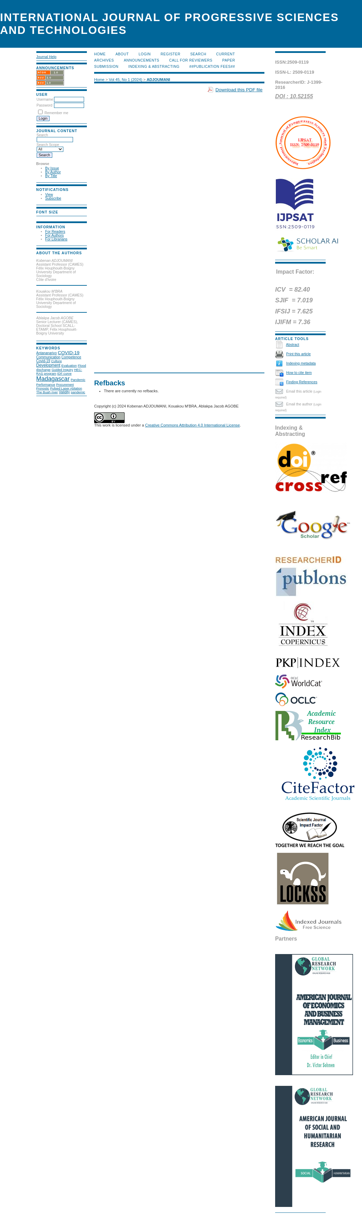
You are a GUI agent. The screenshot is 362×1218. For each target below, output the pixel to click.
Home (100, 54)
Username (45, 99)
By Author (53, 172)
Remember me (56, 113)
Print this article (298, 354)
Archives (104, 60)
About (122, 54)
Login (145, 54)
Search (198, 54)
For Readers (55, 231)
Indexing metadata (301, 363)
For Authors (54, 235)
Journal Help (46, 57)
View (49, 194)
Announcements (142, 60)
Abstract (292, 345)
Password (45, 105)
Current (225, 54)
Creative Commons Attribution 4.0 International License (192, 425)
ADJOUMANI (158, 79)
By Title (51, 176)
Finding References (301, 382)
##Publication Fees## (212, 66)
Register (170, 54)
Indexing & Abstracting (154, 66)
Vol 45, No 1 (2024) (125, 79)
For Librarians (56, 239)
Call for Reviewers (190, 60)
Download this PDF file (239, 89)
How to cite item (299, 373)
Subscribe (53, 198)
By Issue (52, 168)
